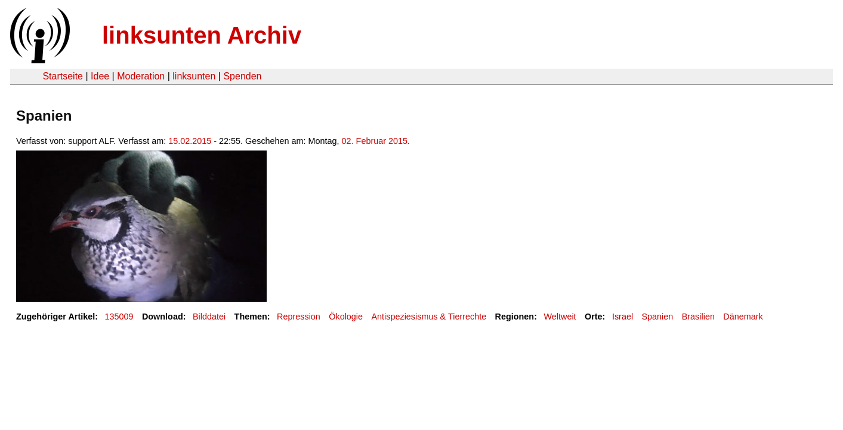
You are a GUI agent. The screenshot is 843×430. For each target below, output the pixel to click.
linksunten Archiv (201, 35)
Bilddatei (209, 316)
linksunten (193, 76)
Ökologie (346, 316)
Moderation (141, 76)
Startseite (62, 76)
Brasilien (698, 316)
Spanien (657, 316)
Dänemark (742, 316)
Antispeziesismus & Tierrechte (428, 316)
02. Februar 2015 (374, 141)
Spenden (242, 76)
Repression (298, 316)
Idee (100, 76)
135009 (119, 316)
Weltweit (560, 316)
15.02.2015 (189, 141)
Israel (622, 316)
